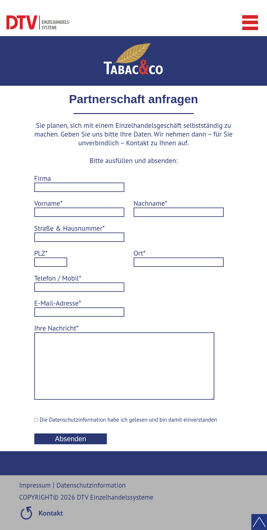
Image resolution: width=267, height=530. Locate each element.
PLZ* (41, 253)
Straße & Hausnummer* (69, 228)
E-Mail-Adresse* (57, 303)
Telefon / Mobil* (57, 278)
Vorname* (48, 203)
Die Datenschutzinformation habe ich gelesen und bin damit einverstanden (125, 428)
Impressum (35, 494)
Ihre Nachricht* (56, 328)
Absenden (70, 448)
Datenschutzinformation (91, 494)
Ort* (140, 253)
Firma (42, 178)
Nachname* (150, 203)
